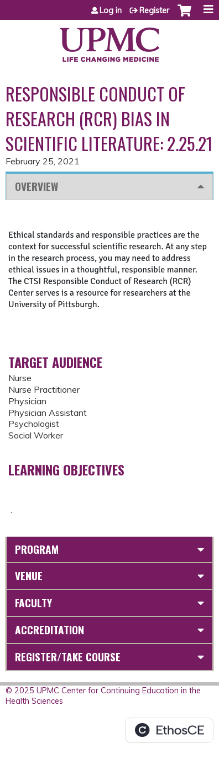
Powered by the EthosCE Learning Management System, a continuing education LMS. (169, 730)
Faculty (33, 603)
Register (154, 10)
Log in (111, 10)
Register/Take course (68, 657)
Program (37, 549)
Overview (36, 186)
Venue (29, 576)
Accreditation (49, 630)
